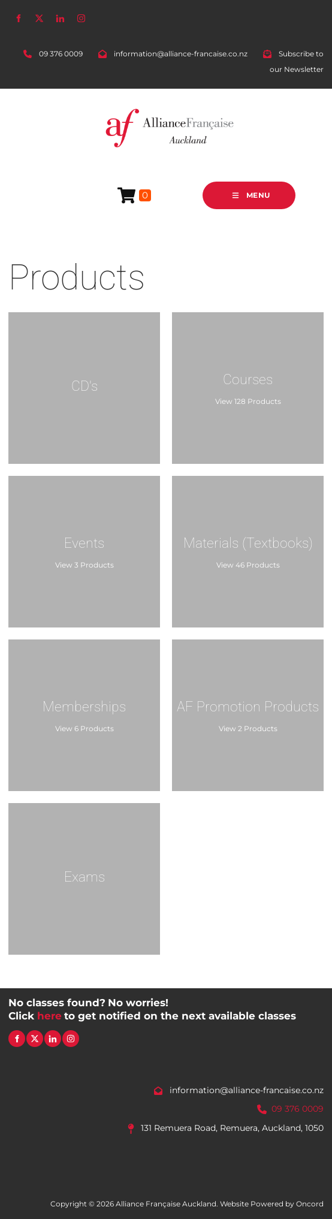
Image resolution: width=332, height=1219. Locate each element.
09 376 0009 (297, 1108)
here (49, 1016)
